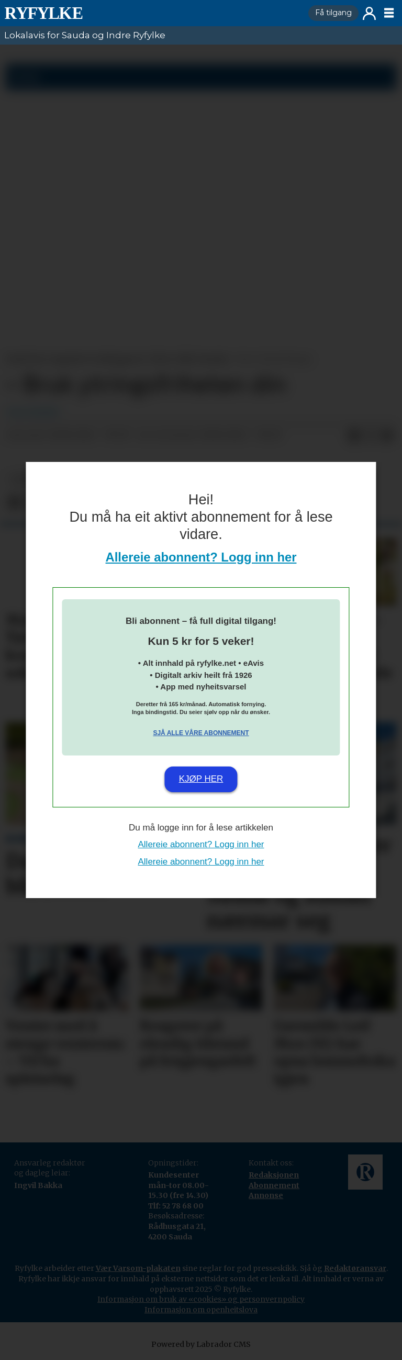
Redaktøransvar (355, 1268)
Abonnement (274, 1185)
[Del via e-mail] (387, 436)
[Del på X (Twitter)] (370, 436)
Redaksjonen (274, 1175)
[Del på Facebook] (354, 436)
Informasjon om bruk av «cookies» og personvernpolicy (201, 1299)
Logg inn (369, 13)
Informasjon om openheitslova (201, 1309)
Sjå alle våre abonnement (201, 733)
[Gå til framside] (43, 13)
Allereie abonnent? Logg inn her (201, 557)
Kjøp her (201, 779)
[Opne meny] (389, 13)
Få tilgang (333, 12)
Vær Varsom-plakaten (138, 1268)
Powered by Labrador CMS (201, 1344)
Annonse (266, 1195)
